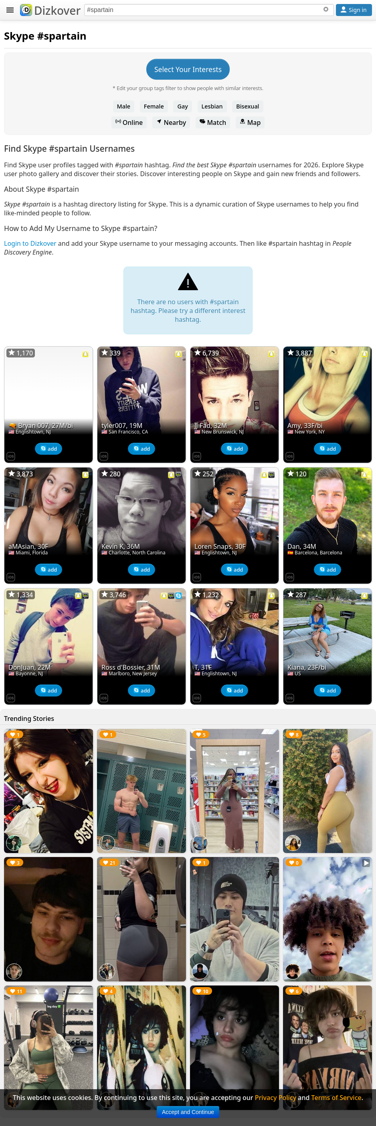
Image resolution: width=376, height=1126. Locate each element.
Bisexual (247, 106)
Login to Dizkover (30, 243)
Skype (19, 36)
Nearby (171, 122)
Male (124, 106)
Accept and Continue (188, 1112)
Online (129, 122)
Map (250, 122)
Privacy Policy (275, 1097)
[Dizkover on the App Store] (11, 455)
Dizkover (50, 10)
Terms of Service (336, 1097)
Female (154, 106)
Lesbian (212, 106)
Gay (182, 106)
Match (213, 122)
